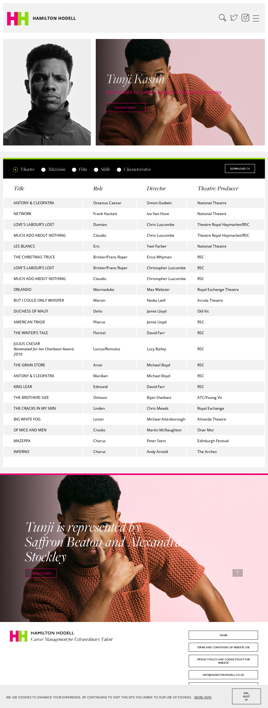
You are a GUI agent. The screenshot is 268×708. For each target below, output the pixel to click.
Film (79, 169)
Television (53, 169)
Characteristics (133, 169)
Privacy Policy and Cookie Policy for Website (223, 661)
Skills (101, 169)
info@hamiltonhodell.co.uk (223, 674)
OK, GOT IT (246, 696)
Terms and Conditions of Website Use (223, 647)
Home (223, 635)
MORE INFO (203, 697)
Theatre (23, 169)
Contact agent (125, 107)
